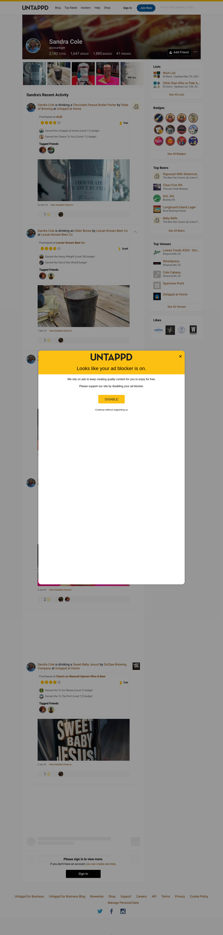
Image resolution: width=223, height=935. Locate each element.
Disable (111, 399)
